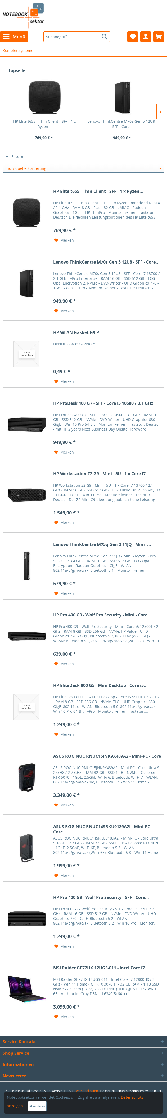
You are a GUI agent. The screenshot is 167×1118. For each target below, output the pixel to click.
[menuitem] (14, 36)
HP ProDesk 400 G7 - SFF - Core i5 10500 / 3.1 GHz (103, 403)
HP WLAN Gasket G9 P (76, 332)
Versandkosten (87, 1091)
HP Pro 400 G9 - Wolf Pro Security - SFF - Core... (101, 897)
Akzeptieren (37, 1106)
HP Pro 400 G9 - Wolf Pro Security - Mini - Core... (102, 615)
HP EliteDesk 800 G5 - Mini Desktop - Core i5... (100, 685)
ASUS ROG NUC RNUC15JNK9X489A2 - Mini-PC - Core (107, 756)
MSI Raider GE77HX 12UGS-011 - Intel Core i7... (101, 968)
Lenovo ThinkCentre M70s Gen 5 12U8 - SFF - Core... (122, 124)
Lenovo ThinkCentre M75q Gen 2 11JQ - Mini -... (102, 544)
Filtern (14, 156)
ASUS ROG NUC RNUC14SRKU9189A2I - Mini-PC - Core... (102, 829)
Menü (14, 35)
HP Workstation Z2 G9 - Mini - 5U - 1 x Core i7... (101, 474)
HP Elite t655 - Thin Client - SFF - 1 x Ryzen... (44, 124)
